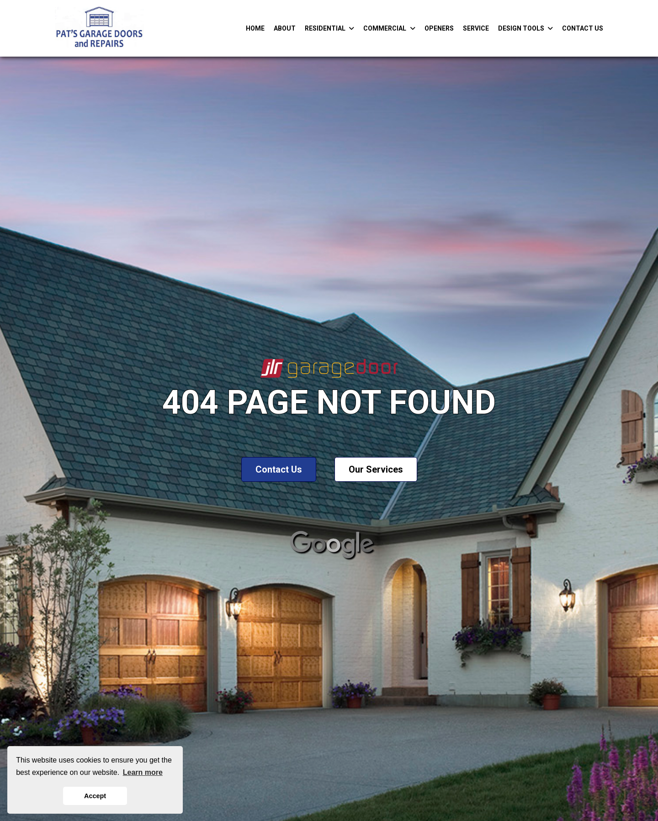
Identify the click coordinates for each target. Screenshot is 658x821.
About (285, 28)
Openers (439, 28)
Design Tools (525, 28)
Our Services (376, 469)
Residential (330, 28)
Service (476, 28)
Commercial (389, 28)
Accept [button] (95, 796)
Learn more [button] (143, 772)
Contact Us (582, 28)
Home (255, 28)
